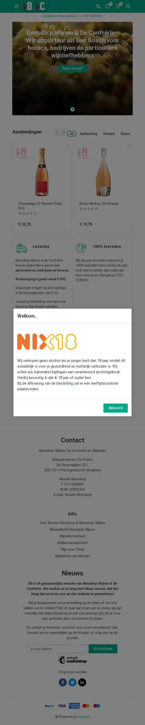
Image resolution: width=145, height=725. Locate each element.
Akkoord (115, 408)
